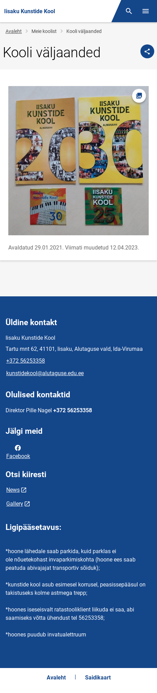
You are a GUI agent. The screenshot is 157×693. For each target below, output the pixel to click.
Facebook (18, 451)
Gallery (14, 503)
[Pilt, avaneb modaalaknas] (78, 160)
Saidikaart (98, 677)
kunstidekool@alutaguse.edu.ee (45, 373)
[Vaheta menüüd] (145, 11)
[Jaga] (147, 51)
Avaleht (14, 31)
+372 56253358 (25, 360)
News (13, 490)
